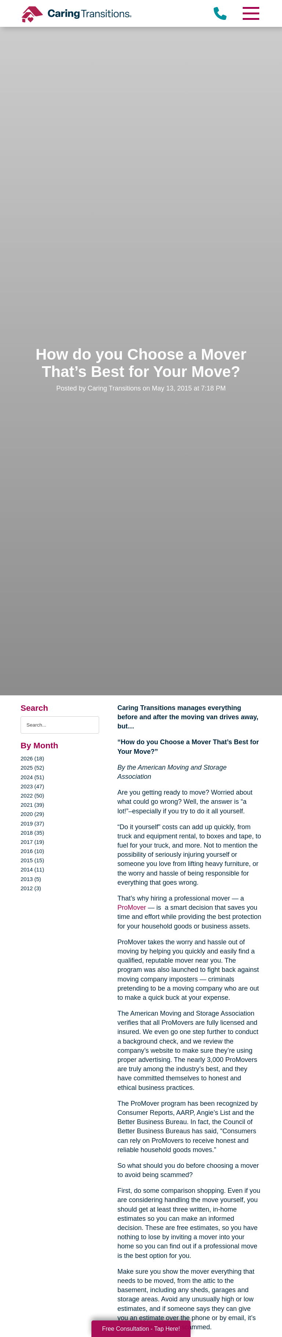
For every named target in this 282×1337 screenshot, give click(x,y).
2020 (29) (32, 814)
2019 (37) (32, 823)
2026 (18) (32, 758)
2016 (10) (32, 851)
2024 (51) (32, 777)
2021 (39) (32, 805)
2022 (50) (32, 795)
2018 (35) (32, 833)
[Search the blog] (60, 725)
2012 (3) (31, 888)
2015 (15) (32, 860)
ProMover (132, 907)
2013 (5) (31, 879)
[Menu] (250, 13)
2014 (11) (32, 869)
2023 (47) (32, 786)
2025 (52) (32, 767)
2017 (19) (32, 842)
